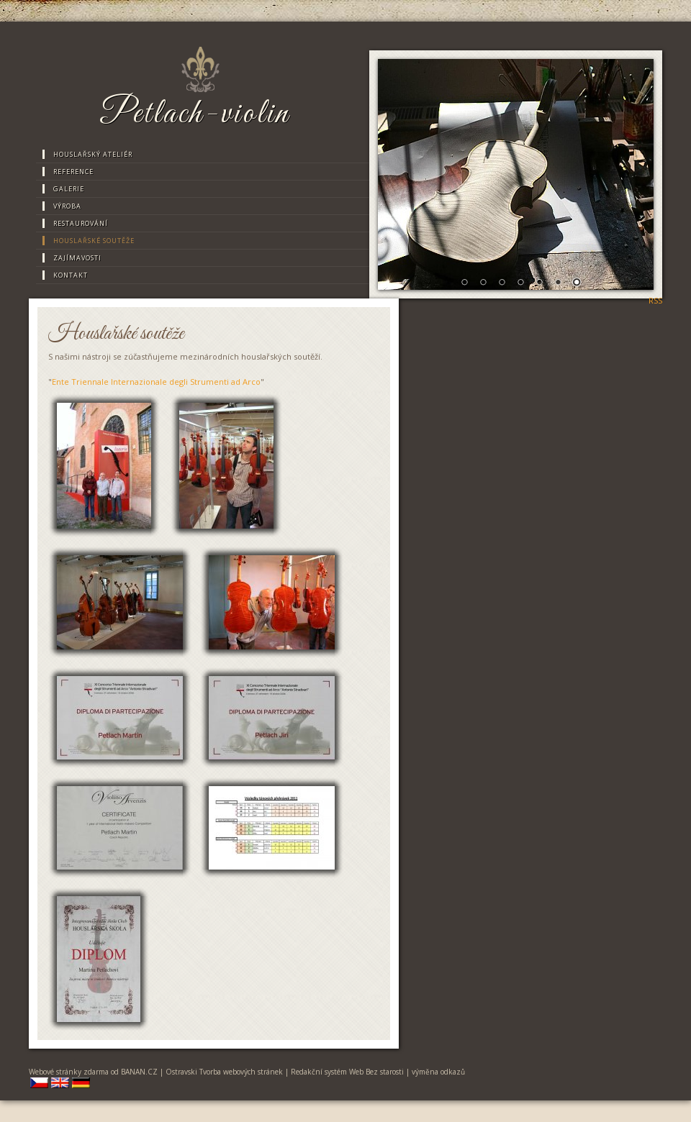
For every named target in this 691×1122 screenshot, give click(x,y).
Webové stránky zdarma (69, 1072)
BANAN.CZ (139, 1072)
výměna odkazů (438, 1072)
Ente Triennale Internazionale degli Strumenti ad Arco (156, 381)
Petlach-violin (194, 114)
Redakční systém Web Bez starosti (347, 1072)
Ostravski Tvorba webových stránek (224, 1072)
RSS (655, 300)
